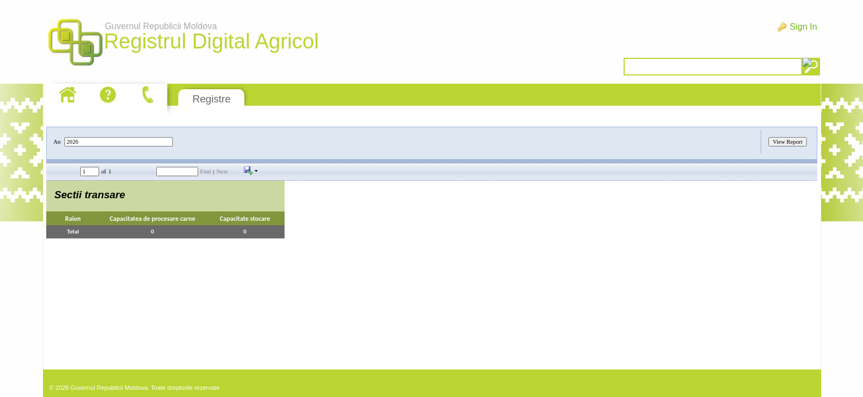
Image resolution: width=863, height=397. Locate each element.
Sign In (803, 26)
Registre (212, 99)
